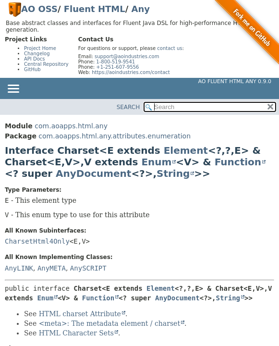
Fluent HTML (94, 9)
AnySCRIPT (88, 268)
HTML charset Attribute (80, 314)
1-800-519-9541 (115, 61)
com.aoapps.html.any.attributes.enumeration (114, 136)
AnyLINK (19, 268)
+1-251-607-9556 (117, 67)
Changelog (37, 53)
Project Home (40, 48)
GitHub (32, 69)
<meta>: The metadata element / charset (109, 323)
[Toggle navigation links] (13, 89)
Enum (156, 162)
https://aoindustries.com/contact (131, 72)
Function (238, 162)
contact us (169, 48)
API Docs (34, 59)
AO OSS (39, 9)
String (173, 173)
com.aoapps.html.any (71, 126)
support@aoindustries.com (127, 56)
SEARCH (128, 107)
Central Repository (46, 64)
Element (186, 150)
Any (141, 9)
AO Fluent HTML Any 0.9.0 (234, 81)
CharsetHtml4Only (37, 241)
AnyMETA (51, 268)
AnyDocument (93, 173)
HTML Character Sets (76, 333)
